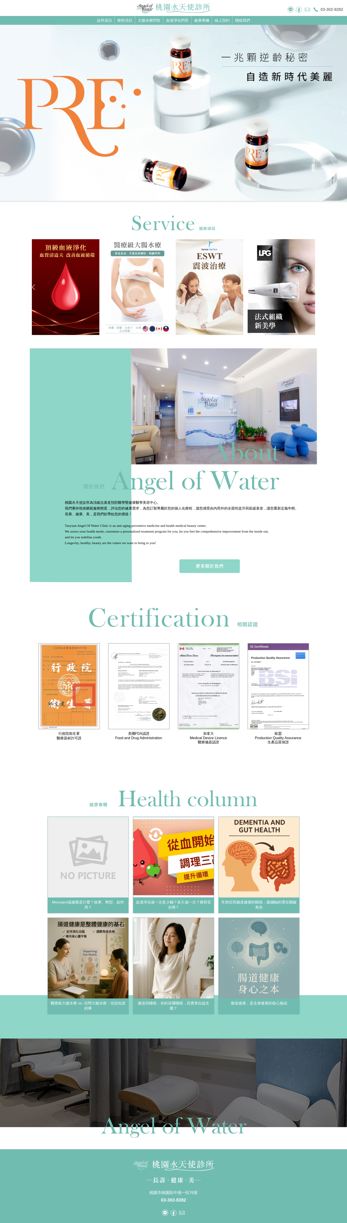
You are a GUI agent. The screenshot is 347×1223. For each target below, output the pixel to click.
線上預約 (222, 20)
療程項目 (124, 20)
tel (290, 9)
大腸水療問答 (149, 20)
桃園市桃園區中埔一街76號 (173, 1192)
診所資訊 (104, 20)
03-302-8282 (331, 9)
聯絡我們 (242, 20)
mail (307, 9)
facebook (299, 9)
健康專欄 (201, 20)
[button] (157, 198)
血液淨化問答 (177, 20)
